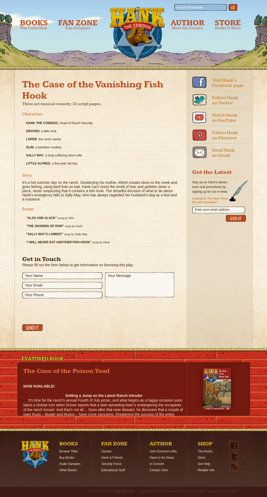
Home (35, 454)
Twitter (199, 100)
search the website (190, 7)
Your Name (34, 276)
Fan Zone (78, 24)
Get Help (204, 464)
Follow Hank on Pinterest (225, 135)
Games (106, 451)
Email (199, 152)
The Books (205, 451)
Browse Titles (68, 451)
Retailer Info (206, 470)
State (234, 491)
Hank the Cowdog (137, 34)
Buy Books (66, 457)
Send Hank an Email (223, 152)
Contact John (159, 470)
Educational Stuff (113, 470)
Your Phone (34, 295)
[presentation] (61, 311)
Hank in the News (162, 457)
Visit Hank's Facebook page (228, 82)
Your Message (119, 276)
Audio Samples (70, 464)
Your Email (33, 285)
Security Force (111, 464)
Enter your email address (212, 209)
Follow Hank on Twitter (225, 100)
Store (228, 24)
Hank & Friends (112, 457)
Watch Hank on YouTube (224, 117)
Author (187, 24)
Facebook (199, 82)
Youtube (199, 117)
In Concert (157, 464)
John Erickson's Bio (163, 451)
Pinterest (199, 135)
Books (34, 24)
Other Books (68, 470)
